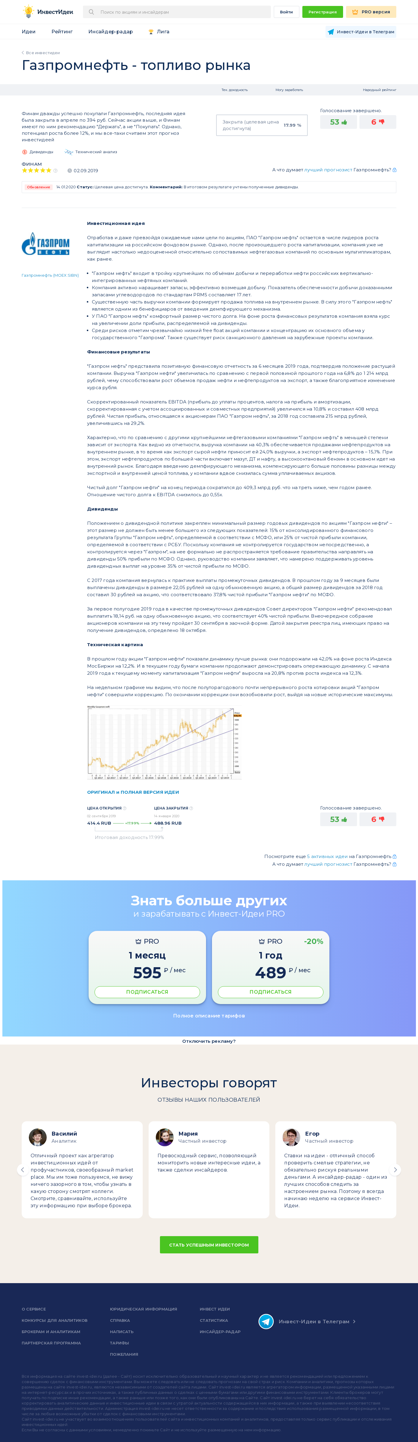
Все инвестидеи (43, 52)
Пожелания (124, 1354)
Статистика (214, 1320)
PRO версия (376, 12)
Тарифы (119, 1343)
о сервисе (34, 1309)
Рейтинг (62, 32)
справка (120, 1320)
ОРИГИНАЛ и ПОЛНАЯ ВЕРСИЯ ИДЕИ (133, 792)
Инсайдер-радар (110, 32)
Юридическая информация (143, 1309)
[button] (23, 1170)
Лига (163, 32)
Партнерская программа (51, 1343)
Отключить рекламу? (209, 1041)
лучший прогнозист (328, 170)
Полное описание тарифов (209, 1016)
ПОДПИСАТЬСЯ (147, 992)
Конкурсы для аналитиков (55, 1320)
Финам (32, 164)
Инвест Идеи (215, 1309)
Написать (121, 1331)
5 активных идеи (328, 856)
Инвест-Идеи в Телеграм (303, 1321)
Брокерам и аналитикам (51, 1331)
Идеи (29, 32)
